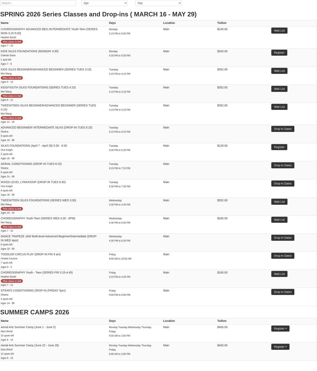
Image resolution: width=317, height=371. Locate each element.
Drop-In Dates (283, 128)
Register (279, 52)
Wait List (279, 30)
